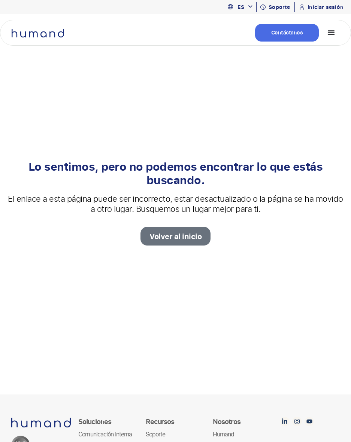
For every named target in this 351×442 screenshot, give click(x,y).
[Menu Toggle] (331, 32)
